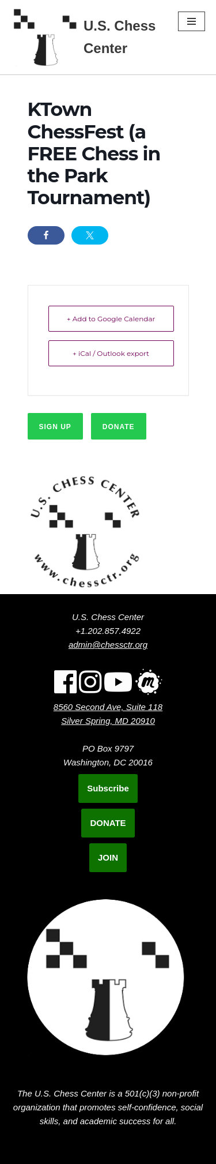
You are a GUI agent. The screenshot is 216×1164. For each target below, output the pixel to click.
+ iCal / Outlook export (111, 353)
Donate (119, 427)
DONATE (108, 823)
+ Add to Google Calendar (111, 318)
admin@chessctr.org (108, 644)
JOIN (108, 857)
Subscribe (108, 788)
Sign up (55, 427)
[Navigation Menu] (191, 21)
